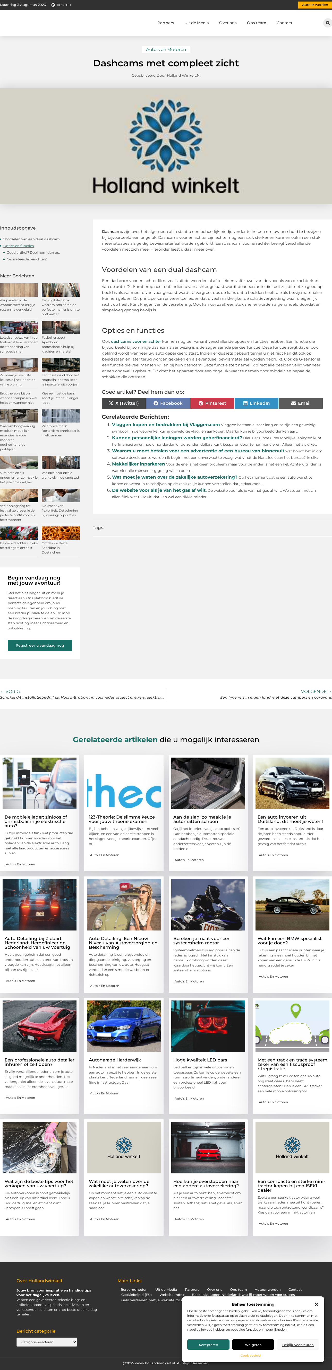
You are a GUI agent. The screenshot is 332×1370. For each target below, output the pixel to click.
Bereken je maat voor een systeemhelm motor (202, 940)
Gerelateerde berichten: (27, 259)
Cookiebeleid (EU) (136, 1295)
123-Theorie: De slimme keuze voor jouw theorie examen (122, 819)
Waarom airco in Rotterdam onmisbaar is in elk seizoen (61, 430)
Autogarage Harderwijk (115, 1059)
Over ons (228, 22)
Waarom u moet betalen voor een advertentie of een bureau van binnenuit (198, 450)
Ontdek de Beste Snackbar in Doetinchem (54, 547)
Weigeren (253, 1345)
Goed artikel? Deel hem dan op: (33, 252)
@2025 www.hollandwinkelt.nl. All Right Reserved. (166, 1363)
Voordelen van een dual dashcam (31, 239)
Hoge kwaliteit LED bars (200, 1059)
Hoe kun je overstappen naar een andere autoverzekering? (206, 1183)
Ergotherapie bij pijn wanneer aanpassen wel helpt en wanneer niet (18, 398)
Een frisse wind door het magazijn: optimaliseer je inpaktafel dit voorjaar (60, 379)
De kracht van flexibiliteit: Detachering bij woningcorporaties (60, 510)
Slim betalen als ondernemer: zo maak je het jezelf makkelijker (19, 477)
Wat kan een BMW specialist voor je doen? (290, 940)
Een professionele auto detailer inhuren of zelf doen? (39, 1062)
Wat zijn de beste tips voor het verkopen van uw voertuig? (39, 1183)
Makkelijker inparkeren (138, 464)
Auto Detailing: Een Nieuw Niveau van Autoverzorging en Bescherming (123, 943)
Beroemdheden (134, 1290)
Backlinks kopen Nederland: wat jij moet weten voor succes (243, 1295)
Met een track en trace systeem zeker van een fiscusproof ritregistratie (292, 1064)
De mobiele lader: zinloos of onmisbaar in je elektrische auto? (36, 821)
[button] (316, 1304)
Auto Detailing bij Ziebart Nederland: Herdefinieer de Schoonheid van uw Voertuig (37, 943)
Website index (171, 1295)
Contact (284, 22)
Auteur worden (268, 1290)
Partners (165, 22)
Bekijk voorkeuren (298, 1345)
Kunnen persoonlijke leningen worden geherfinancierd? (177, 437)
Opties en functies (18, 246)
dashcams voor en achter (136, 341)
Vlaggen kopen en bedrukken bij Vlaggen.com (166, 424)
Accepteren (208, 1345)
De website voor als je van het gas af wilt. (159, 490)
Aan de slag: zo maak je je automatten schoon (202, 819)
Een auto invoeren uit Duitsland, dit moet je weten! (290, 819)
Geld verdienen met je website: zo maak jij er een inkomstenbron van (181, 1300)
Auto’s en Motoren (166, 49)
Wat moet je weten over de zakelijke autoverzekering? (174, 477)
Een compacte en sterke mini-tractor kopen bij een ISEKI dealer (291, 1186)
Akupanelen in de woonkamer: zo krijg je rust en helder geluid (17, 304)
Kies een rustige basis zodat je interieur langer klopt (60, 398)
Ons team (256, 22)
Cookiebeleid (251, 1355)
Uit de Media (196, 22)
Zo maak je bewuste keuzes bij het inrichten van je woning (18, 379)
